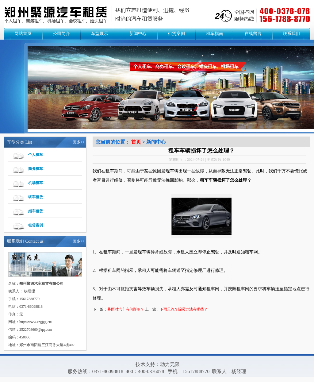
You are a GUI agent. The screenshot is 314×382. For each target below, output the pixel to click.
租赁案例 (176, 33)
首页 (136, 142)
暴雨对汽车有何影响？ (125, 309)
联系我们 (291, 33)
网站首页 (23, 33)
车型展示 (99, 33)
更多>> (79, 142)
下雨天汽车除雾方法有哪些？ (184, 309)
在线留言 (253, 33)
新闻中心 (138, 33)
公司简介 (61, 33)
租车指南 (214, 33)
